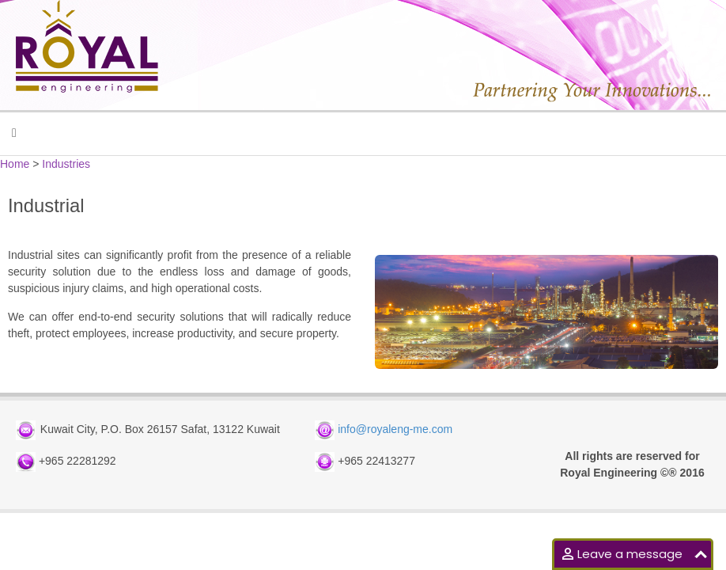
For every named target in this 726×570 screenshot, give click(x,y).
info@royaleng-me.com (395, 430)
